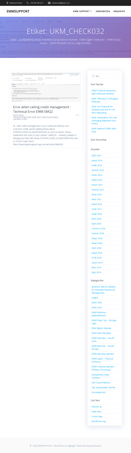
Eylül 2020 (96, 223)
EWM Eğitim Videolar (101, 328)
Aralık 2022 (97, 165)
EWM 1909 (26, 117)
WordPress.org (99, 421)
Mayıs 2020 (97, 238)
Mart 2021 (96, 199)
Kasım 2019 (97, 262)
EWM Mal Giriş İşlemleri (103, 353)
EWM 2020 (36, 117)
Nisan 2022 (97, 175)
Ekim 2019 (96, 267)
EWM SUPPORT (81, 11)
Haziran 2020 (98, 233)
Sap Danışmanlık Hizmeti (103, 387)
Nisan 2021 (97, 194)
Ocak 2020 (97, 257)
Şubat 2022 (97, 179)
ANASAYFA (119, 11)
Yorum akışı (97, 416)
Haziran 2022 (98, 170)
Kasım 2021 (97, 184)
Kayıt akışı (96, 411)
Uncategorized (98, 392)
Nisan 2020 (97, 243)
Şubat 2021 (97, 204)
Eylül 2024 (96, 155)
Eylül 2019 (96, 272)
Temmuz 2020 (98, 228)
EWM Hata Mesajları (49, 117)
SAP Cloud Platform (101, 382)
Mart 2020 (96, 248)
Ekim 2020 (96, 218)
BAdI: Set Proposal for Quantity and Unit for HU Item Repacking (103, 109)
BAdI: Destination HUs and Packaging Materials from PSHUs (104, 120)
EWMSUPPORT (18, 11)
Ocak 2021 (97, 209)
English (95, 297)
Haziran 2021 (98, 189)
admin (21, 115)
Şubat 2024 (97, 160)
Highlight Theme (75, 445)
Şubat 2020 (97, 252)
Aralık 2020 (97, 214)
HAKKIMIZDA (103, 11)
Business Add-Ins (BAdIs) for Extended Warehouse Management (103, 289)
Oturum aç (97, 406)
